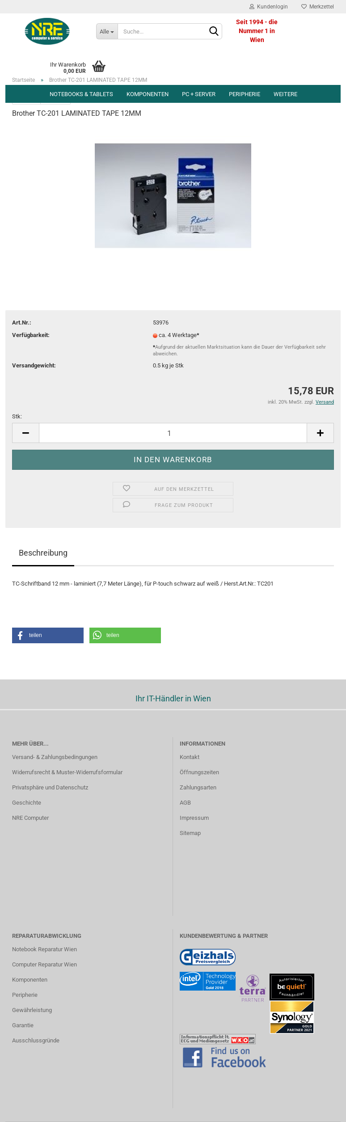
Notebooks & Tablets (81, 94)
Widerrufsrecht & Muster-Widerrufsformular (67, 772)
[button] (48, 635)
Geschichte (26, 802)
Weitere (285, 94)
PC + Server (198, 94)
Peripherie (244, 94)
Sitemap (190, 833)
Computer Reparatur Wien (44, 964)
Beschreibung (43, 552)
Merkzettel (317, 7)
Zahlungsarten (198, 787)
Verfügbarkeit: (31, 335)
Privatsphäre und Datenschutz (50, 787)
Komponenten (148, 94)
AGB (185, 802)
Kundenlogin (268, 7)
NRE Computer (30, 817)
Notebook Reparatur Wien (44, 949)
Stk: (17, 416)
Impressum (194, 817)
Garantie (23, 1025)
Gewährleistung (32, 1010)
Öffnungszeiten (199, 772)
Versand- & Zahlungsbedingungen (54, 757)
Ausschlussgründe (35, 1040)
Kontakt (189, 757)
